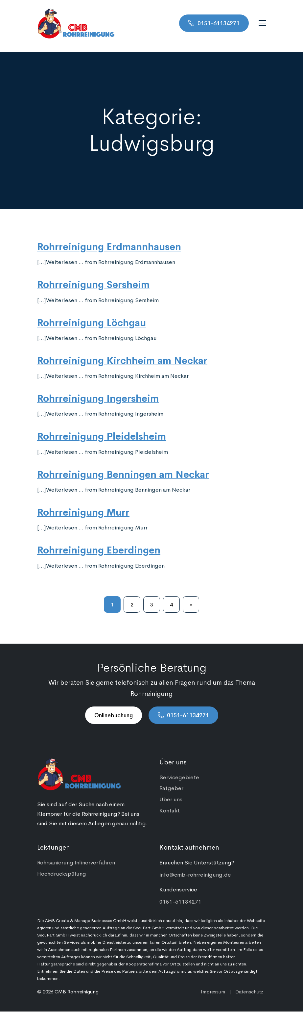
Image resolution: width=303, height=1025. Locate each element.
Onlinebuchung (113, 715)
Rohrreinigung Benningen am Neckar (123, 473)
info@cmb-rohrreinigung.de (195, 874)
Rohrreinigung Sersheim (93, 284)
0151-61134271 (219, 23)
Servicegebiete (179, 777)
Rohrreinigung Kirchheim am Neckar (122, 360)
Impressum (213, 991)
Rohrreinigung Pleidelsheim (101, 435)
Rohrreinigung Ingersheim (98, 397)
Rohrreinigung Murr (83, 511)
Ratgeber (171, 788)
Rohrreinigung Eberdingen (98, 549)
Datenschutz (249, 991)
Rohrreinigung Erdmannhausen (109, 246)
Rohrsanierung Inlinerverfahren (76, 862)
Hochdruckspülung (61, 873)
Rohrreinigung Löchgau (91, 322)
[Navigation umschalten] (262, 23)
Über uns (170, 799)
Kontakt (169, 810)
